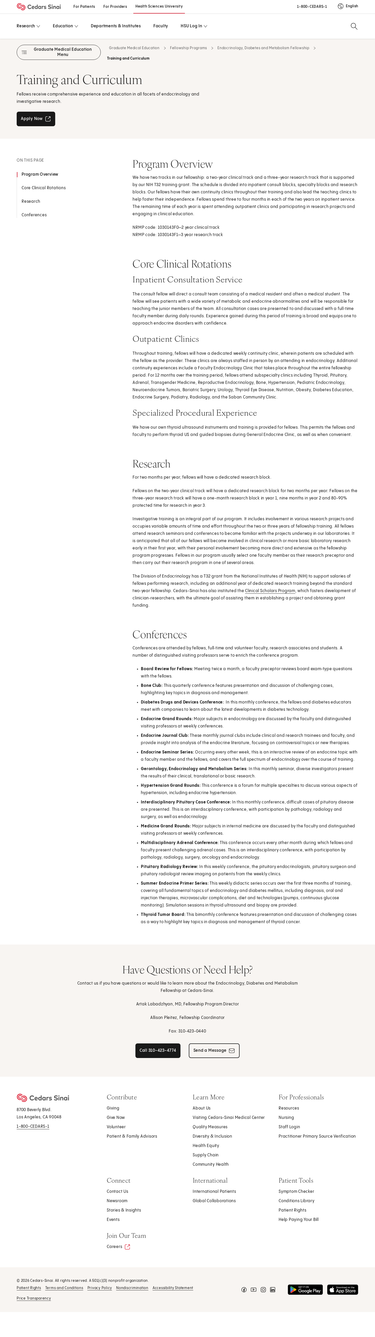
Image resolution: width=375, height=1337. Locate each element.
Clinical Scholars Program (270, 591)
